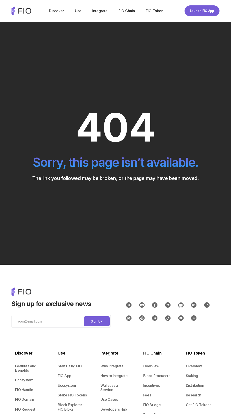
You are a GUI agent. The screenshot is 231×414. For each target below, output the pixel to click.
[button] (56, 10)
